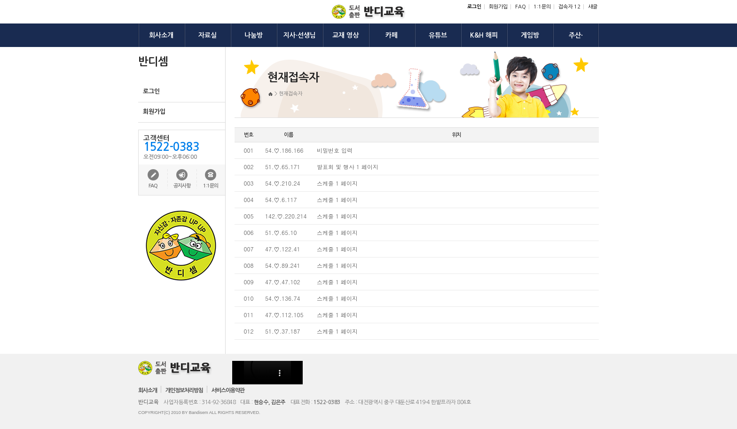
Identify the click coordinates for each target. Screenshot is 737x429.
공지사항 (181, 185)
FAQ (520, 6)
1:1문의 (542, 6)
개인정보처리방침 (184, 390)
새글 (592, 6)
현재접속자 (290, 93)
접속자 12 (569, 6)
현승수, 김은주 (270, 402)
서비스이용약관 (228, 390)
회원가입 (498, 6)
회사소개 (147, 390)
